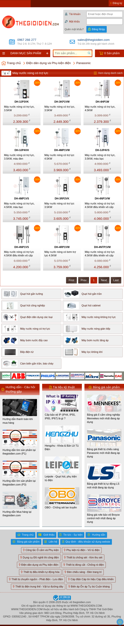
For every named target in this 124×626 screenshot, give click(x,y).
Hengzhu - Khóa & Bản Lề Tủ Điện (62, 447)
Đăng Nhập (98, 29)
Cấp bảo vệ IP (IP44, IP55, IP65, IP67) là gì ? (60, 416)
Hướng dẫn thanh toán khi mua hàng (18, 421)
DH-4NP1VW (102, 198)
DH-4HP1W (102, 101)
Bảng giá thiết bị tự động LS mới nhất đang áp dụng (103, 485)
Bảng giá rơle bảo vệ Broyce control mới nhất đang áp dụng (103, 518)
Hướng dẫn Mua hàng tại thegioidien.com (17, 513)
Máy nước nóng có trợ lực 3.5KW (59, 205)
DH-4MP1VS (21, 198)
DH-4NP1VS (21, 247)
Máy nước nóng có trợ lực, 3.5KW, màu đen (19, 157)
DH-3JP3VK (22, 101)
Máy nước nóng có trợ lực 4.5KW (59, 157)
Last (116, 280)
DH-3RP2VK (62, 198)
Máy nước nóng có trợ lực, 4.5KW (100, 108)
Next (104, 280)
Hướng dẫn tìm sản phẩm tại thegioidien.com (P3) (19, 483)
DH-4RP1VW (62, 247)
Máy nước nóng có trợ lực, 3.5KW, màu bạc (100, 157)
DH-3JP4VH (22, 150)
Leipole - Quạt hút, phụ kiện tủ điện (61, 478)
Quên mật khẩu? (74, 29)
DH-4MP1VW (62, 150)
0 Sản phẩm (112, 53)
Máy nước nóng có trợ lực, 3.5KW (19, 108)
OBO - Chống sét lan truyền (61, 507)
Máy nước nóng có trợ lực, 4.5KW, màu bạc (19, 205)
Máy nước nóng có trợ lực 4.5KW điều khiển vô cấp (100, 205)
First (71, 280)
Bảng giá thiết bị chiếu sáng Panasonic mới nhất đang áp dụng (103, 453)
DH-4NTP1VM (102, 247)
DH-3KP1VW (62, 101)
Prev (84, 280)
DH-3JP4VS (102, 150)
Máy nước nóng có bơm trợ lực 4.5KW (60, 254)
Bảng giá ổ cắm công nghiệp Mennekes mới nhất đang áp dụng (103, 418)
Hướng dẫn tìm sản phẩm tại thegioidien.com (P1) (19, 452)
